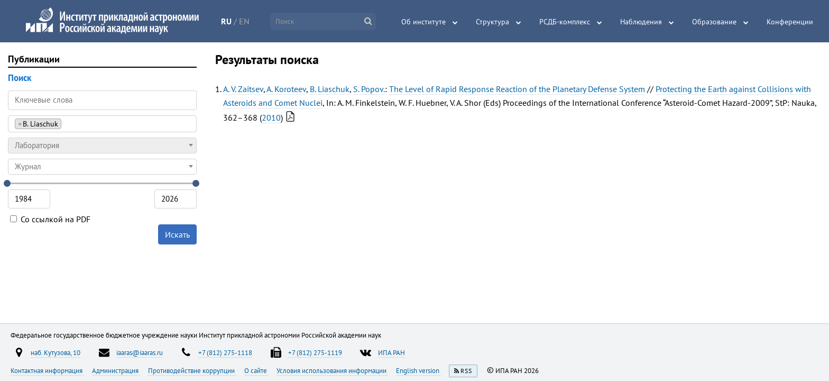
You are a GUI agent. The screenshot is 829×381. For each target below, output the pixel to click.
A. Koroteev (286, 89)
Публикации (34, 59)
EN (244, 21)
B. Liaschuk (329, 89)
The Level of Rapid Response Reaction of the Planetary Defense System (517, 89)
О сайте (256, 370)
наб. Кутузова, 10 (55, 352)
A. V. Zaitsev (243, 89)
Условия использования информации (332, 370)
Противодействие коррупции (192, 370)
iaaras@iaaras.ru (139, 352)
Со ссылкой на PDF (50, 219)
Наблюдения (641, 21)
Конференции (790, 21)
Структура (492, 21)
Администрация (116, 370)
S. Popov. (369, 89)
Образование (714, 21)
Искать (177, 234)
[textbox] (102, 145)
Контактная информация (47, 370)
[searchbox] (67, 124)
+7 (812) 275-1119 (315, 352)
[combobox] (102, 123)
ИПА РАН (391, 352)
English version (418, 370)
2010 (271, 117)
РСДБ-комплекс (564, 21)
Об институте (423, 21)
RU (226, 21)
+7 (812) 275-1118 (225, 352)
